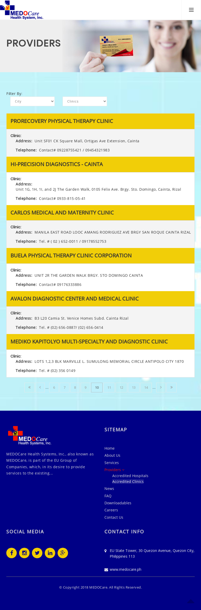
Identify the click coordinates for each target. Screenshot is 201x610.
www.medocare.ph (125, 569)
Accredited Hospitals (130, 475)
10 (97, 387)
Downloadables (117, 502)
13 (134, 387)
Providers (114, 469)
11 (109, 387)
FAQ (107, 495)
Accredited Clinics (128, 481)
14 (146, 387)
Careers (111, 509)
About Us (112, 455)
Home (109, 448)
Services (111, 462)
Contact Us (113, 517)
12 (121, 387)
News (109, 488)
